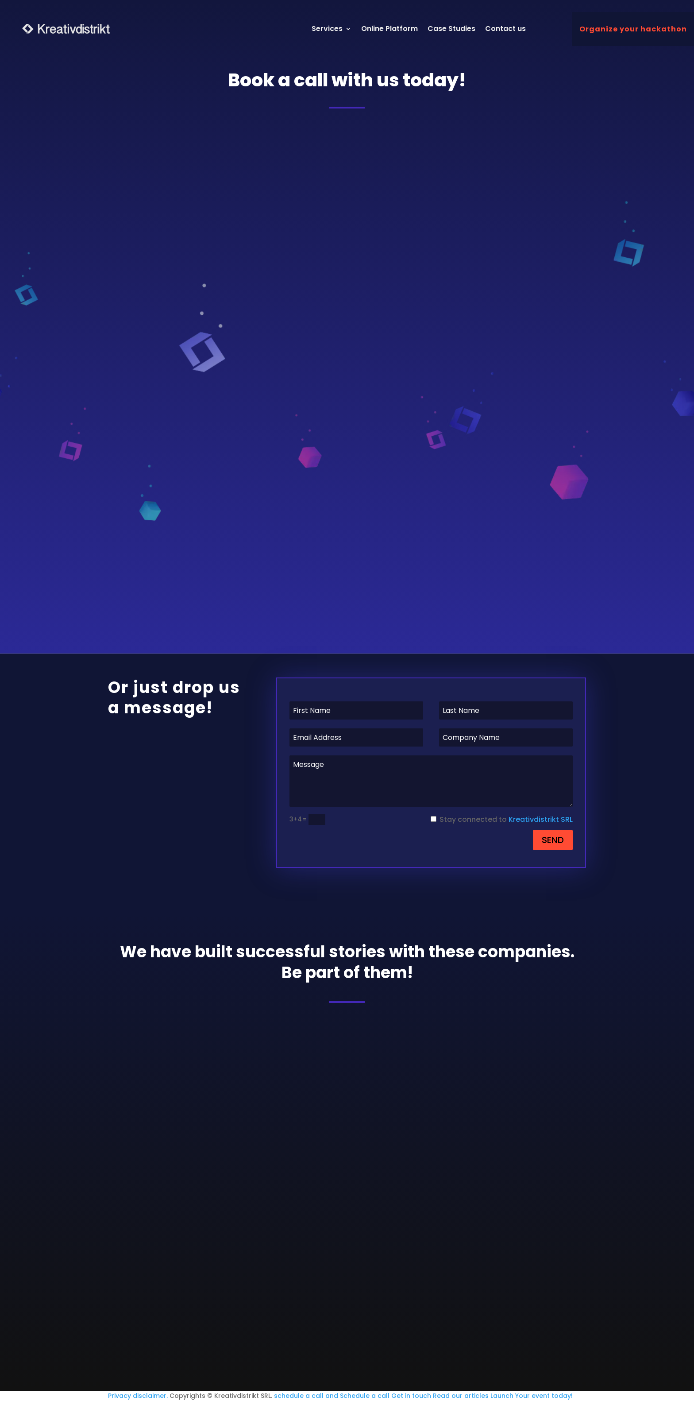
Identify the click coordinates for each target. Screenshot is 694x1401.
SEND (553, 840)
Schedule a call (364, 1395)
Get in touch (411, 1395)
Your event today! (544, 1395)
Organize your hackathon (633, 29)
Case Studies (452, 28)
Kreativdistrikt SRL (541, 819)
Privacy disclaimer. (138, 1395)
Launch (501, 1395)
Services (327, 28)
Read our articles (461, 1395)
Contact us (506, 28)
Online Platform (390, 28)
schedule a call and (306, 1395)
